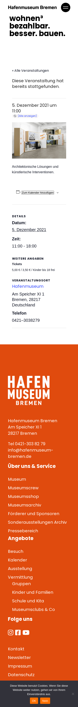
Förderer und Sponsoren (33, 514)
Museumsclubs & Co (33, 609)
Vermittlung (20, 577)
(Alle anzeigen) (27, 116)
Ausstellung (20, 569)
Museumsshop (23, 496)
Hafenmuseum (27, 286)
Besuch (15, 551)
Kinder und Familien (32, 592)
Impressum (20, 666)
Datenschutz (21, 675)
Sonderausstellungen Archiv (37, 522)
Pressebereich (23, 531)
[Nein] (73, 694)
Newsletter (19, 657)
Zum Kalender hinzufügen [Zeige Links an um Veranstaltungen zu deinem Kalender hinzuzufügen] (38, 192)
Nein (45, 700)
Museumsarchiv (24, 505)
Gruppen (21, 584)
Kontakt (16, 649)
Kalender (17, 560)
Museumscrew (23, 488)
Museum (17, 479)
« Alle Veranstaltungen (30, 70)
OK (34, 700)
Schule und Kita (28, 601)
